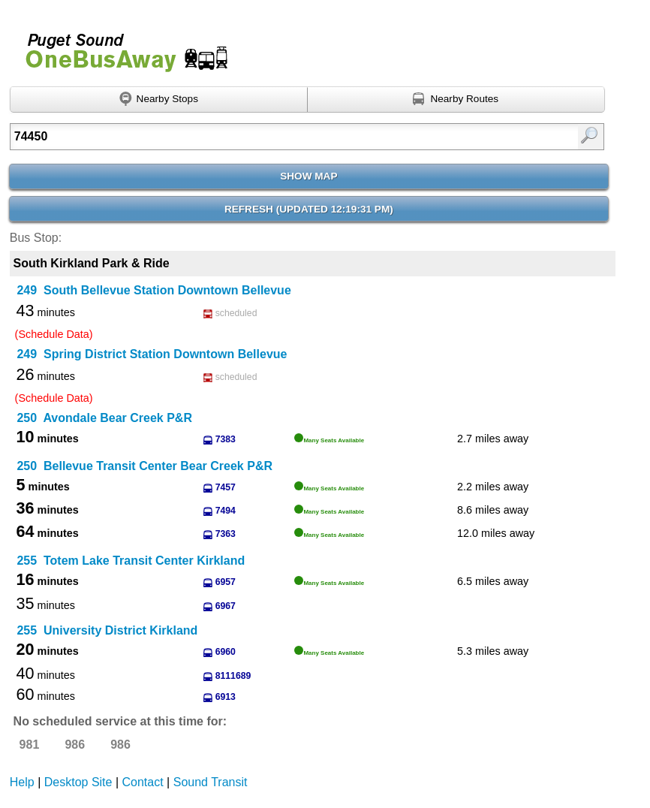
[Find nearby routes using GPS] (456, 100)
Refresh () (308, 209)
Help (22, 782)
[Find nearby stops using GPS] (159, 100)
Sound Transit (210, 782)
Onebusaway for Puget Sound (120, 46)
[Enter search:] (264, 136)
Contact (143, 782)
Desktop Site (78, 782)
